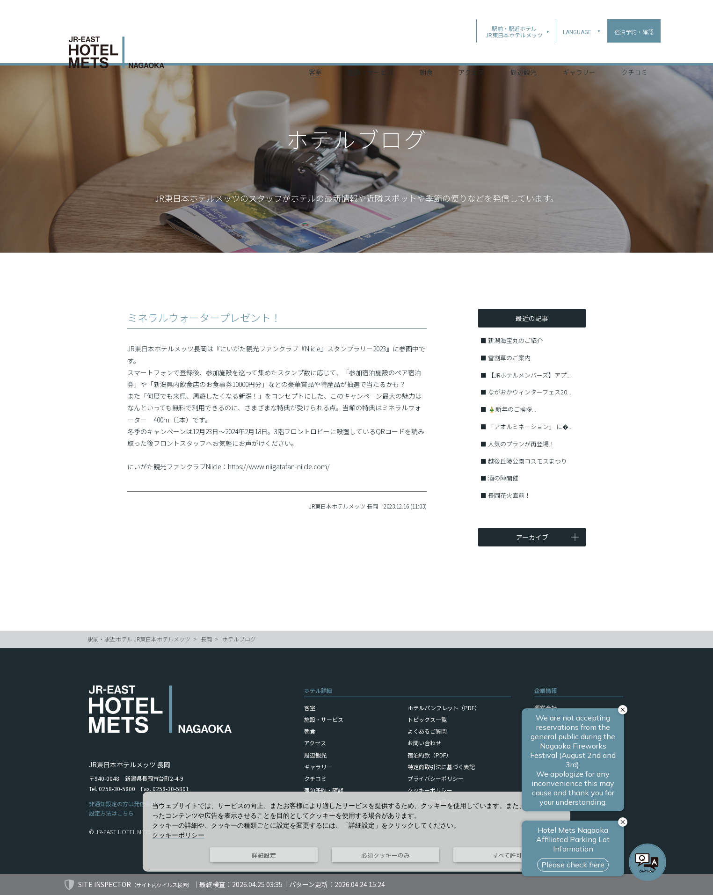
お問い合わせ (424, 743)
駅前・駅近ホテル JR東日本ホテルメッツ (138, 639)
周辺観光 (523, 51)
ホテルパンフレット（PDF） (443, 708)
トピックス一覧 (427, 719)
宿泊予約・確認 (323, 790)
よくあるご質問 (427, 731)
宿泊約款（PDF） (429, 755)
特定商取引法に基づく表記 (441, 767)
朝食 (426, 51)
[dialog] (356, 832)
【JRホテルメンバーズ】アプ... (529, 375)
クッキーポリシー (429, 790)
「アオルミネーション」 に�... (530, 426)
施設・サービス (370, 51)
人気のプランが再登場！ (521, 443)
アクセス (471, 51)
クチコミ (634, 51)
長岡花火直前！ (509, 495)
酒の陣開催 (503, 477)
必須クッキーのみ (385, 855)
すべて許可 (507, 855)
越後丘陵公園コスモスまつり (527, 461)
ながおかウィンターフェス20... (529, 391)
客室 (315, 51)
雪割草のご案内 (509, 357)
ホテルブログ (239, 639)
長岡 (206, 639)
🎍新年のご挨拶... (512, 409)
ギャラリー (579, 51)
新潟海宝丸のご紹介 (515, 340)
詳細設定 (264, 855)
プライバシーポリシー (435, 778)
